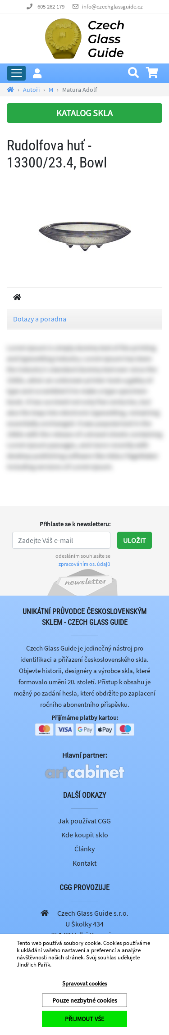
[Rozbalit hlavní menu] (16, 73)
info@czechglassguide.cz (112, 6)
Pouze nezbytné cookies (84, 1000)
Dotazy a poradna (39, 318)
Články (84, 848)
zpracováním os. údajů (84, 563)
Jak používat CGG (84, 820)
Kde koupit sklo (84, 834)
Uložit (134, 540)
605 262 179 (50, 6)
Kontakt (84, 863)
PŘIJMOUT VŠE (84, 1019)
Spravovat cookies (84, 983)
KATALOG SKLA (84, 112)
